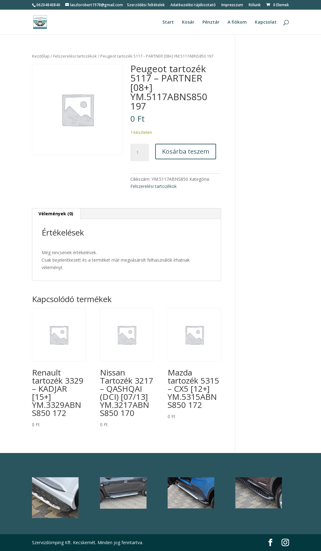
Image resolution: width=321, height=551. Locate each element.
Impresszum (232, 5)
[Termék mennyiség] (139, 152)
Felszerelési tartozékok (75, 56)
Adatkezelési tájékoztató (193, 5)
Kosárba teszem (185, 151)
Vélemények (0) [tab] (55, 214)
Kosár (188, 22)
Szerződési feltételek (146, 5)
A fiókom (237, 22)
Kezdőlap (41, 56)
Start (168, 22)
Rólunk (255, 5)
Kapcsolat (266, 22)
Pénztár (210, 22)
